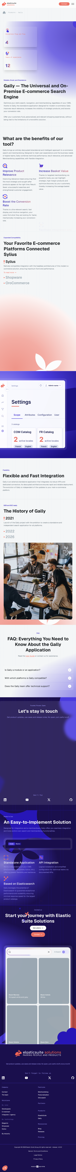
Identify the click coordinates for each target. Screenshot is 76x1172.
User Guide (30, 656)
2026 (10, 537)
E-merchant (6, 1112)
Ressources (42, 1124)
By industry (6, 1134)
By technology (7, 1119)
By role (5, 1105)
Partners (41, 1103)
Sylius (11, 261)
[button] (5, 1168)
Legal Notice (38, 1155)
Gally (40, 1118)
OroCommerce (17, 283)
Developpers (6, 1109)
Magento (5, 1123)
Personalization (43, 1095)
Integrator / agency (8, 1115)
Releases (41, 1132)
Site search (42, 1098)
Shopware (14, 277)
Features (41, 1087)
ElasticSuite (42, 1115)
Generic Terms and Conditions (38, 1151)
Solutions (6, 1100)
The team (5, 1095)
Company (5, 1087)
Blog (39, 1129)
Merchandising (43, 1092)
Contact (4, 1092)
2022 (10, 531)
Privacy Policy (38, 1159)
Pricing (41, 1137)
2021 (10, 518)
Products (11, 12)
